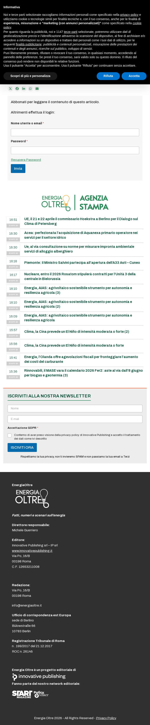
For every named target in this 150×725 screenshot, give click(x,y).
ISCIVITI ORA (22, 447)
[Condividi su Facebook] (17, 88)
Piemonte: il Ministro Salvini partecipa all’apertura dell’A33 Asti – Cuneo (82, 262)
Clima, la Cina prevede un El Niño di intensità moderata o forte (74, 345)
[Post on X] (10, 88)
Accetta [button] (134, 76)
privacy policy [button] (129, 14)
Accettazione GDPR (23, 427)
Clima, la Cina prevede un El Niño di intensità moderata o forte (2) (76, 331)
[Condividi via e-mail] (37, 88)
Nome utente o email (27, 123)
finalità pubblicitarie (29, 44)
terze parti (70, 32)
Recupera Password (26, 160)
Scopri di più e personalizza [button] (30, 76)
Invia (18, 168)
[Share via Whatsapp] (30, 88)
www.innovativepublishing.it (32, 550)
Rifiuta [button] (108, 76)
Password (19, 141)
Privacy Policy (106, 718)
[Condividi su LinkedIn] (24, 88)
